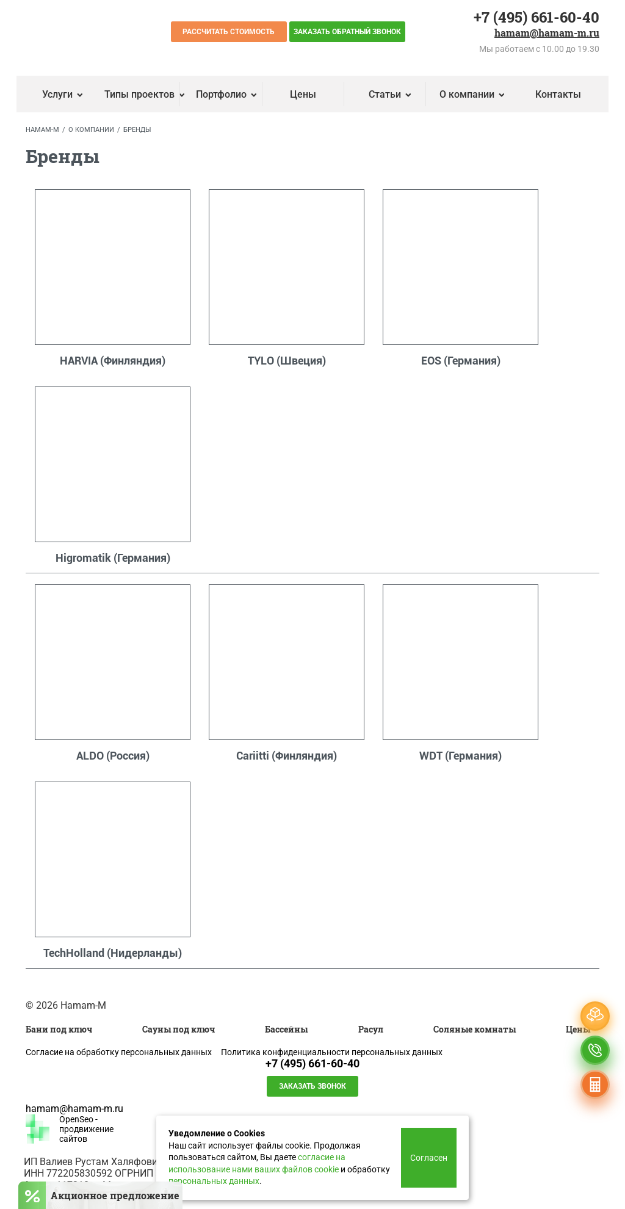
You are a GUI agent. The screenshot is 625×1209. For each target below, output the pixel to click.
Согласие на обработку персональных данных (119, 1052)
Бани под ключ (59, 1029)
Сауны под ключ (178, 1029)
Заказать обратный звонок (347, 31)
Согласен (428, 1158)
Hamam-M (42, 130)
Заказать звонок (312, 1086)
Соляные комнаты (474, 1029)
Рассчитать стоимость (228, 31)
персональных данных (213, 1181)
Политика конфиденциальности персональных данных (332, 1052)
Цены (303, 94)
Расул (370, 1029)
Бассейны (286, 1029)
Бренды (137, 130)
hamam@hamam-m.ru (546, 32)
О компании (91, 130)
